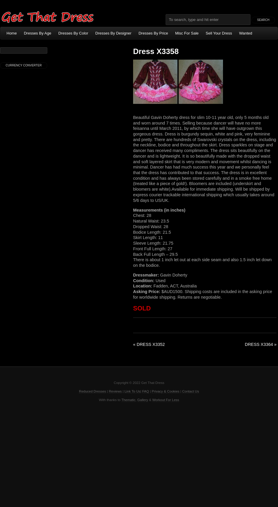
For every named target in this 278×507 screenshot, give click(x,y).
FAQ (145, 391)
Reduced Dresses (92, 391)
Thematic (128, 400)
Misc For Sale (186, 33)
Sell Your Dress (219, 33)
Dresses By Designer (113, 33)
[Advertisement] (139, 454)
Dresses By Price (153, 33)
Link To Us (132, 391)
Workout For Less (165, 400)
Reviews (115, 391)
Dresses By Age (37, 33)
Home (12, 33)
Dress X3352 (149, 344)
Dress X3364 (261, 344)
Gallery (142, 400)
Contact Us (190, 391)
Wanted (245, 33)
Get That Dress (47, 16)
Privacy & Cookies (165, 391)
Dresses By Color (73, 33)
